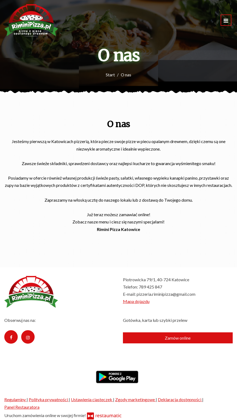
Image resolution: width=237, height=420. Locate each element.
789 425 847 (150, 286)
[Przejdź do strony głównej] (31, 20)
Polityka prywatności (49, 399)
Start (110, 74)
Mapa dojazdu (136, 301)
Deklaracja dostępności (180, 399)
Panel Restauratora (21, 407)
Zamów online (178, 337)
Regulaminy (15, 399)
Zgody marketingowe (135, 399)
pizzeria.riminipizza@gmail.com (166, 294)
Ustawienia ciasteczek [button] (92, 399)
